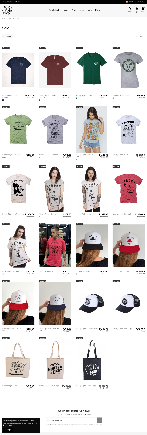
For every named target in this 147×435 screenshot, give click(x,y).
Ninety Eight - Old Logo (122, 329)
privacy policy (98, 425)
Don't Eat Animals (46, 271)
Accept (8, 430)
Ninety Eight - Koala (121, 155)
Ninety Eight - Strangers (48, 155)
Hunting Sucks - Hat (84, 271)
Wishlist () (141, 2)
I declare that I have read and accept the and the (74, 425)
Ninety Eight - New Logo (49, 386)
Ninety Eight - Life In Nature (10, 97)
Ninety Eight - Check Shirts (87, 329)
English (130, 2)
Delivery (9, 2)
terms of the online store (80, 425)
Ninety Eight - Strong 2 (48, 214)
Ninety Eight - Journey (11, 155)
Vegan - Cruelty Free (121, 96)
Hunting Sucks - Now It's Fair (12, 330)
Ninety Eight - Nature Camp (84, 156)
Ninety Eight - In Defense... (13, 214)
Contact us (17, 2)
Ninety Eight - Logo (84, 96)
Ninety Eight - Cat (9, 386)
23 (141, 36)
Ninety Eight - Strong (11, 271)
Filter (7, 36)
